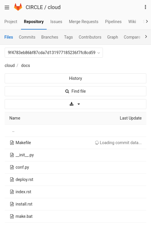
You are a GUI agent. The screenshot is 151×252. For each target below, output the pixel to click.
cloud (54, 7)
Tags (68, 37)
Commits (27, 37)
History (75, 78)
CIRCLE (34, 7)
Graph (112, 37)
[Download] (75, 104)
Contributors (90, 37)
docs (25, 65)
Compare (132, 37)
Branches (49, 37)
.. (13, 130)
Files (8, 37)
